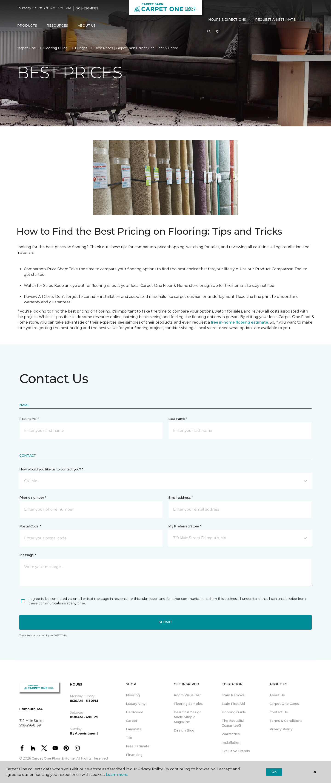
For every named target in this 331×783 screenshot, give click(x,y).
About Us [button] (87, 25)
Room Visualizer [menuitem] (187, 695)
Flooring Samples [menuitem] (188, 704)
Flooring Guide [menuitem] (234, 712)
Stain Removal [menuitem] (233, 695)
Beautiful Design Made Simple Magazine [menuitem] (188, 717)
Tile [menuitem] (129, 738)
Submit (165, 622)
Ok (273, 772)
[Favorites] (217, 32)
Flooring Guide (55, 48)
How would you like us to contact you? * (51, 469)
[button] (209, 32)
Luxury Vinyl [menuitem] (136, 704)
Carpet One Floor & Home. (53, 758)
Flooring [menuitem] (133, 695)
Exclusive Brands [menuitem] (236, 751)
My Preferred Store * (184, 526)
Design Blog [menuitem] (184, 730)
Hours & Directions (227, 19)
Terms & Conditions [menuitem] (285, 721)
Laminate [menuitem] (134, 729)
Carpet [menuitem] (131, 721)
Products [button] (27, 25)
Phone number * (32, 497)
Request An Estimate (275, 19)
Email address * (180, 497)
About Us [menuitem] (277, 695)
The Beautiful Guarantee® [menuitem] (233, 723)
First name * (29, 418)
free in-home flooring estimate (239, 322)
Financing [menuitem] (134, 755)
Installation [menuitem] (231, 742)
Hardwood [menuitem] (134, 712)
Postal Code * (30, 526)
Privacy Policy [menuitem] (281, 729)
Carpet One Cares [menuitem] (284, 704)
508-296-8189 (87, 8)
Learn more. (117, 774)
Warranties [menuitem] (231, 734)
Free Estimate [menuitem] (137, 746)
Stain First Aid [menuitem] (233, 704)
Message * (27, 555)
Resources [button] (57, 25)
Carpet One (26, 48)
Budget (81, 48)
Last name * (177, 418)
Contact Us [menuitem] (278, 712)
